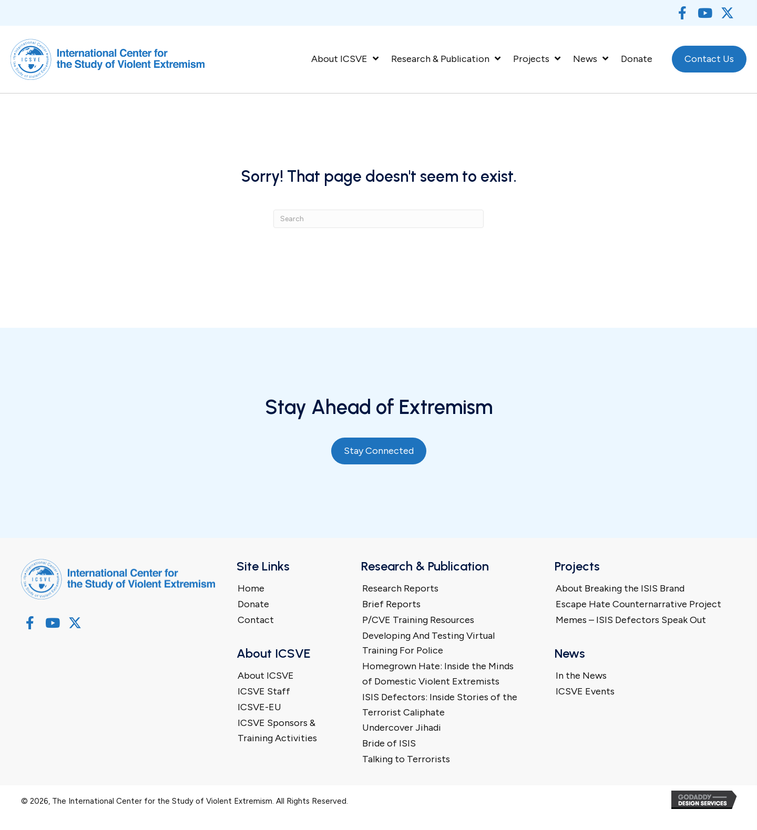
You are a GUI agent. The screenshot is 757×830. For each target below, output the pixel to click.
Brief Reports (391, 604)
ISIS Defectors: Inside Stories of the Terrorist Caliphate (439, 704)
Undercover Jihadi (401, 727)
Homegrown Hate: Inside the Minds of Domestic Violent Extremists (438, 673)
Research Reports (400, 588)
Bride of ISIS (389, 743)
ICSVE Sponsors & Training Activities (277, 730)
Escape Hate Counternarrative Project (638, 604)
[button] (682, 13)
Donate (253, 604)
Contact (256, 620)
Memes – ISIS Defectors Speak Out (631, 620)
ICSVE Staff (264, 691)
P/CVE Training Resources (418, 620)
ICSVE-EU (259, 707)
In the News (581, 675)
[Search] (378, 219)
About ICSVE (266, 675)
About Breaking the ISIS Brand (620, 588)
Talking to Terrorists (406, 759)
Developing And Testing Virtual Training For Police (428, 643)
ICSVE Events (585, 691)
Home (251, 588)
